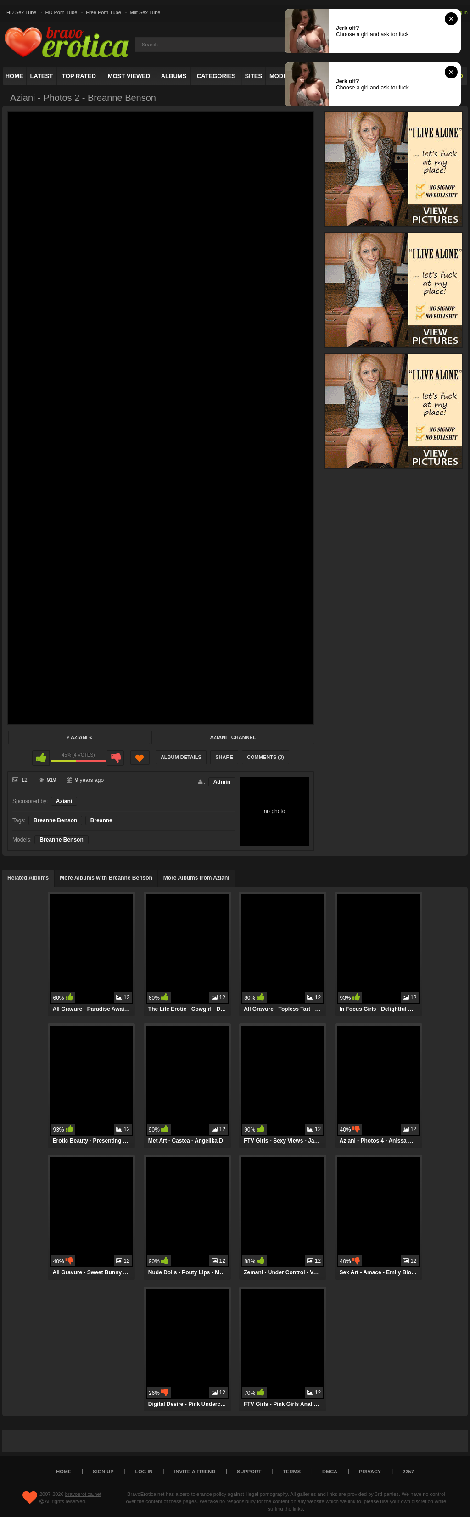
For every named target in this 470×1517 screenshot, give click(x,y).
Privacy (370, 1471)
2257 (408, 1471)
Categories (216, 76)
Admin (221, 782)
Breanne (101, 820)
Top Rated (79, 76)
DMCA (329, 1471)
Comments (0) (265, 757)
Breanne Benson (55, 820)
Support (249, 1471)
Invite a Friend (195, 1471)
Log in (461, 12)
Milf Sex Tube (145, 12)
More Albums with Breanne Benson (106, 878)
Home (14, 76)
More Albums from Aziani (196, 878)
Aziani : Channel (233, 737)
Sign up (103, 1471)
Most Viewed (129, 76)
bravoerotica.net (83, 1494)
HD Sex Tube (21, 12)
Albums (174, 76)
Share (224, 757)
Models (282, 76)
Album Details (181, 757)
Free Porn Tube (103, 12)
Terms (292, 1471)
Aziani (79, 737)
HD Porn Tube (61, 12)
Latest (41, 76)
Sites (254, 76)
